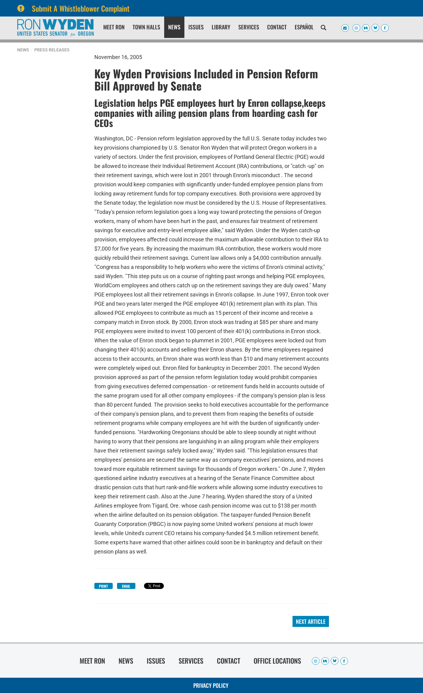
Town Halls (146, 27)
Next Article (311, 621)
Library (221, 27)
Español (304, 27)
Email (126, 586)
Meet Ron (114, 27)
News (174, 27)
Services (248, 27)
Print (103, 586)
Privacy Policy (210, 685)
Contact (277, 27)
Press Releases (52, 49)
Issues (196, 27)
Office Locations (277, 660)
